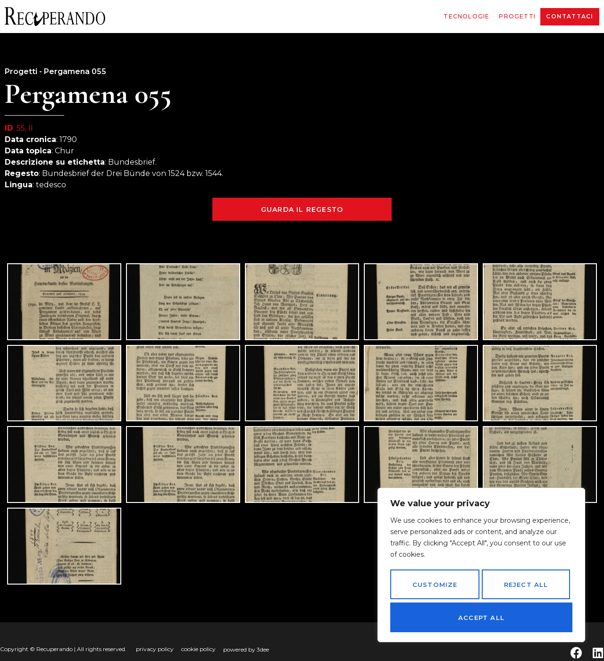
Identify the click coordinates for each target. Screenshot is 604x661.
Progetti (517, 16)
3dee (263, 649)
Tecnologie (466, 16)
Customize (434, 588)
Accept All (481, 617)
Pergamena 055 (75, 71)
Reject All (525, 588)
